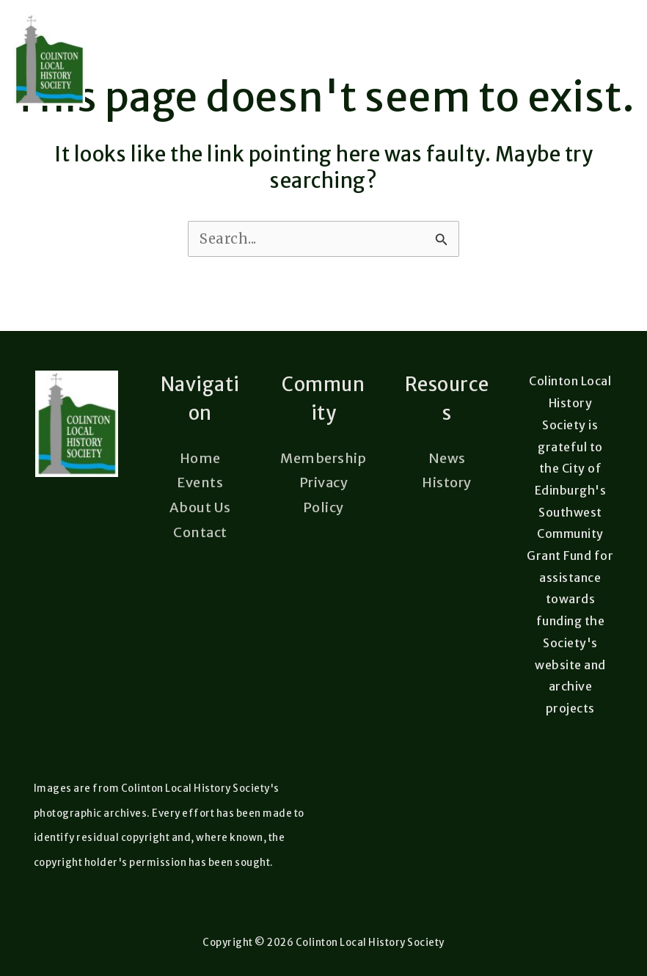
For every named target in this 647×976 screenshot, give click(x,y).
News (447, 458)
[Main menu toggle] (612, 59)
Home (200, 458)
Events (200, 482)
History (447, 482)
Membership (323, 458)
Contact (200, 532)
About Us (200, 507)
